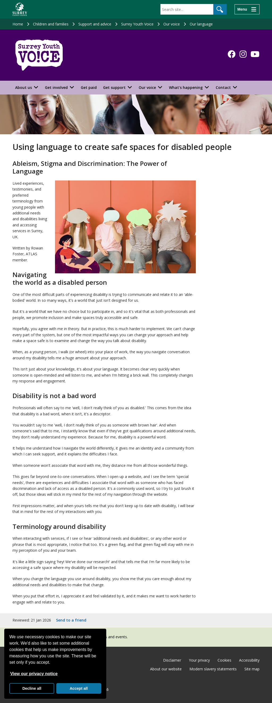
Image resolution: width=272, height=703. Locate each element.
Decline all (31, 688)
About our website (166, 668)
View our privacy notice (33, 673)
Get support (114, 87)
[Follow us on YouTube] (255, 54)
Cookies (224, 660)
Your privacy (199, 660)
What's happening (186, 87)
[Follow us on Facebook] (232, 54)
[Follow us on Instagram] (243, 54)
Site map (252, 668)
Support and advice (94, 24)
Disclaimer (172, 660)
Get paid (89, 87)
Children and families (51, 24)
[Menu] (247, 9)
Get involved (56, 87)
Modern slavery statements (213, 668)
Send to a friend (71, 620)
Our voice (171, 24)
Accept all (79, 688)
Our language (201, 24)
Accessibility (249, 660)
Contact (223, 87)
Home (17, 24)
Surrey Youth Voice (137, 24)
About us (23, 87)
